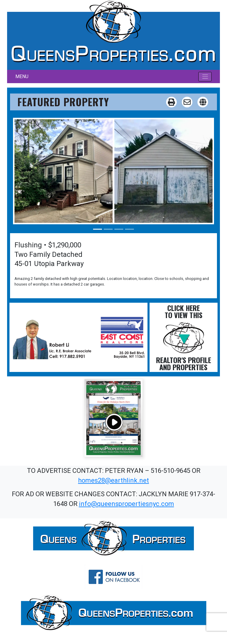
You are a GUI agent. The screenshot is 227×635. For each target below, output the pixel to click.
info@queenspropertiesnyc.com (126, 503)
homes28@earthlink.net (113, 480)
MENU (21, 76)
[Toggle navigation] (205, 76)
